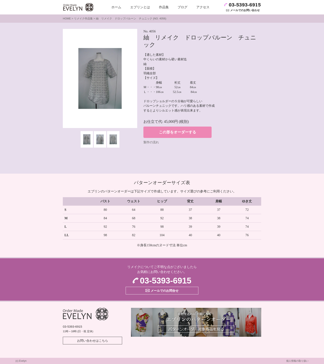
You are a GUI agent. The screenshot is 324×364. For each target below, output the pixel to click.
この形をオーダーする (177, 132)
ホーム (116, 7)
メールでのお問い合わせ (245, 10)
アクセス (203, 7)
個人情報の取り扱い (297, 360)
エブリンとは (140, 7)
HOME (67, 18)
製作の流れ (151, 142)
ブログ (182, 7)
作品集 (164, 7)
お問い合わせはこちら (92, 340)
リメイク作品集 (83, 18)
